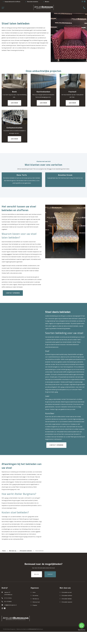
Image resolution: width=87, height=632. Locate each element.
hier (50, 169)
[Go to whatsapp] (81, 625)
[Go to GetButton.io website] (81, 629)
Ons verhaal (35, 596)
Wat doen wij (12, 551)
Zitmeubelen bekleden (26, 551)
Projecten (35, 605)
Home (4, 551)
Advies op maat (36, 602)
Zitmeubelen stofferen (67, 596)
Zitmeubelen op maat (67, 592)
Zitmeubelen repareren (67, 602)
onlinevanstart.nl (33, 629)
